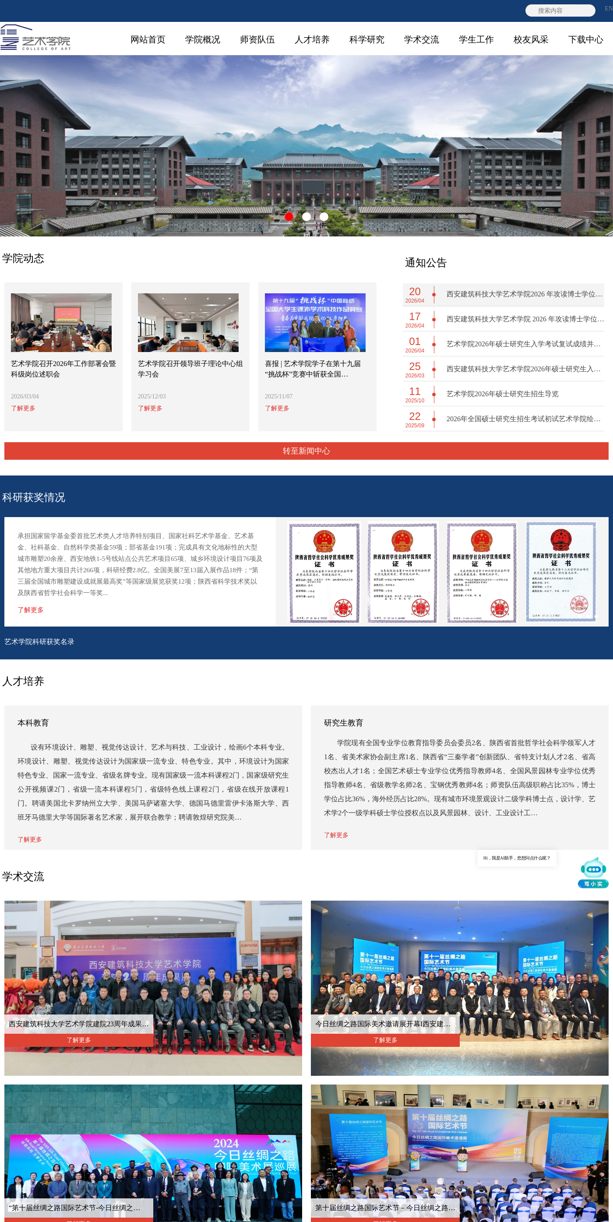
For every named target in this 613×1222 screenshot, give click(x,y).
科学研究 (366, 39)
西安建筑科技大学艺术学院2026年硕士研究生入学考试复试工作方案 (525, 369)
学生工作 (476, 39)
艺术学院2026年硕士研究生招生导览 (503, 394)
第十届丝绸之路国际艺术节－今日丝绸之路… (385, 1207)
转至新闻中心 (306, 451)
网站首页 (148, 39)
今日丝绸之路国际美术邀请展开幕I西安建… (383, 1024)
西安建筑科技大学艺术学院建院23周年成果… (79, 1024)
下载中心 (585, 39)
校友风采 (531, 39)
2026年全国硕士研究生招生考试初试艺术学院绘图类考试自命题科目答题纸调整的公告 (525, 419)
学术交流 (421, 39)
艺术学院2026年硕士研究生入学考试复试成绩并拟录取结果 (525, 344)
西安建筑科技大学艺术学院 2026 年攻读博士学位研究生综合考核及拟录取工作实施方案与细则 (525, 319)
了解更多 (23, 408)
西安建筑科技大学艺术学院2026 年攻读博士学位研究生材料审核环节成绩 (525, 294)
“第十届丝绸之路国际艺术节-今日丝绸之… (74, 1207)
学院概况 (202, 39)
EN (609, 8)
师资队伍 (257, 39)
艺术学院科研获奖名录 (39, 641)
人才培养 (312, 39)
